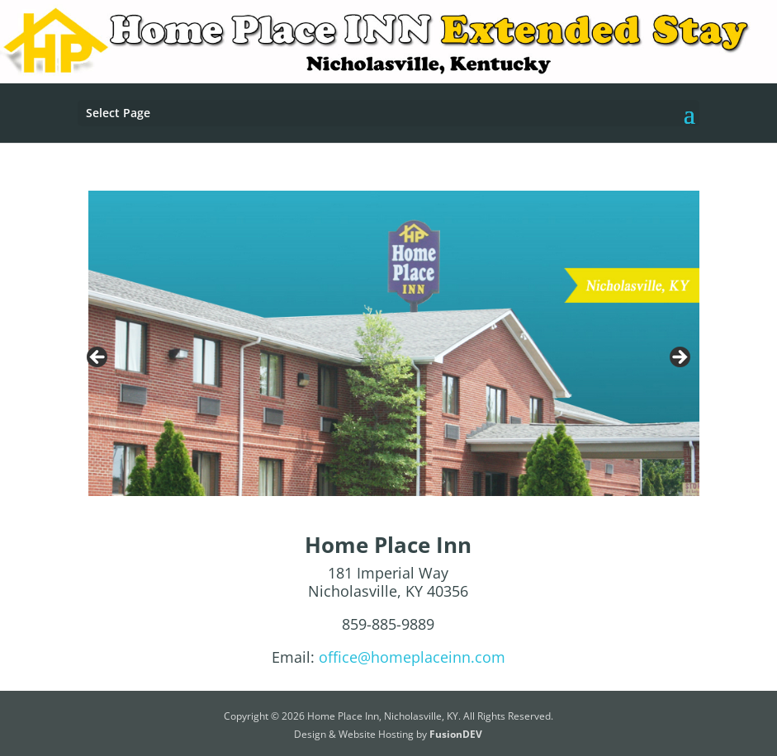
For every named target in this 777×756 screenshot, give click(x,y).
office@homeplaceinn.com (412, 657)
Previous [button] (98, 358)
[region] (388, 362)
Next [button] (678, 358)
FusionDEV (455, 734)
